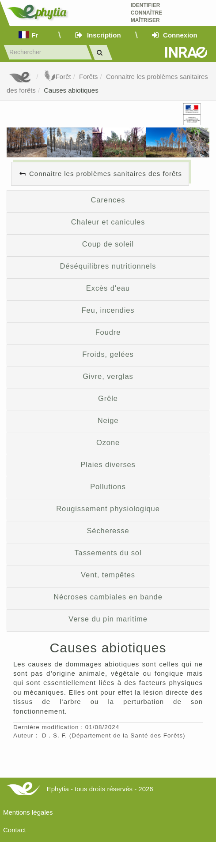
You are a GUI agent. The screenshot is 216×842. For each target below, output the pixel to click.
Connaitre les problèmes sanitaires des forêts (105, 173)
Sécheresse (108, 531)
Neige (108, 420)
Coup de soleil (108, 244)
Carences (108, 200)
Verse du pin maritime (108, 619)
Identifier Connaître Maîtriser (146, 12)
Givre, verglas (108, 376)
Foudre (108, 332)
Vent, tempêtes (108, 575)
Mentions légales (28, 812)
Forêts (88, 76)
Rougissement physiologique (108, 509)
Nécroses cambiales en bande (107, 597)
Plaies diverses (108, 464)
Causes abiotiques (71, 90)
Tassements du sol (107, 553)
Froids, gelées (107, 354)
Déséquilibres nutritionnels (108, 266)
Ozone (108, 442)
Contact (14, 830)
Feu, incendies (107, 310)
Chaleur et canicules (108, 222)
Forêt (56, 76)
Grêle (108, 398)
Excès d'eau (108, 288)
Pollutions (108, 486)
